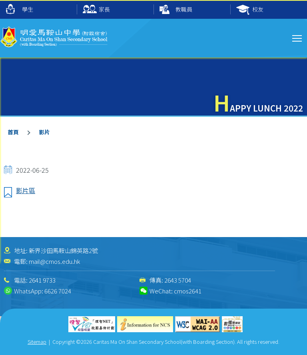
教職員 (175, 10)
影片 (44, 132)
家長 (96, 10)
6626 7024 (57, 291)
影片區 (25, 190)
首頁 (13, 132)
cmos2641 (187, 291)
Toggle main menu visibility (297, 37)
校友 (249, 10)
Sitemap (37, 341)
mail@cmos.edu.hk (54, 261)
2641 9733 (42, 280)
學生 (19, 9)
